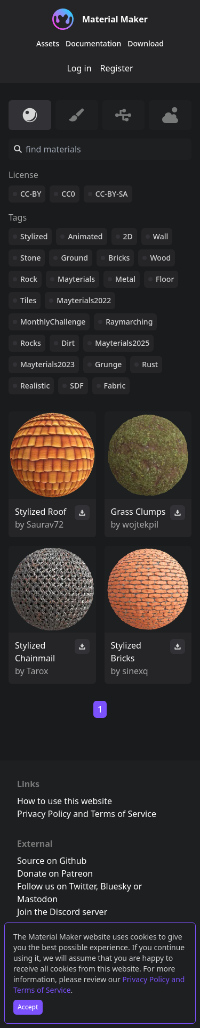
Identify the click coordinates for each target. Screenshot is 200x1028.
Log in (79, 68)
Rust (150, 364)
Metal (125, 279)
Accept (28, 1006)
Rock (28, 279)
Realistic (35, 386)
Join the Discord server (62, 912)
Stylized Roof (40, 511)
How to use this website (64, 801)
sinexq (135, 671)
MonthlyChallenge (52, 322)
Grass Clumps (138, 511)
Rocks (30, 343)
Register (116, 68)
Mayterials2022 (84, 300)
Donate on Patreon (55, 873)
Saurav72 (45, 524)
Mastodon (37, 899)
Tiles (28, 300)
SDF (76, 386)
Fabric (115, 386)
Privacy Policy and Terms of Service (86, 814)
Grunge (108, 364)
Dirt (68, 343)
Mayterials (76, 279)
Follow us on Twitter (56, 886)
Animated (85, 236)
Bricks (119, 258)
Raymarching (129, 322)
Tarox (38, 671)
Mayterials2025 (122, 343)
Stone (30, 258)
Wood (160, 258)
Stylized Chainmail (35, 652)
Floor (165, 279)
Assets (47, 43)
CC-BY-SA (111, 194)
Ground (74, 258)
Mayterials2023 (47, 364)
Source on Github (51, 861)
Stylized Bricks (126, 652)
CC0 (68, 194)
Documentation (93, 43)
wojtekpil (140, 524)
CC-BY (30, 194)
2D (128, 236)
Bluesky (115, 886)
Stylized (33, 236)
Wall (160, 236)
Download (145, 43)
